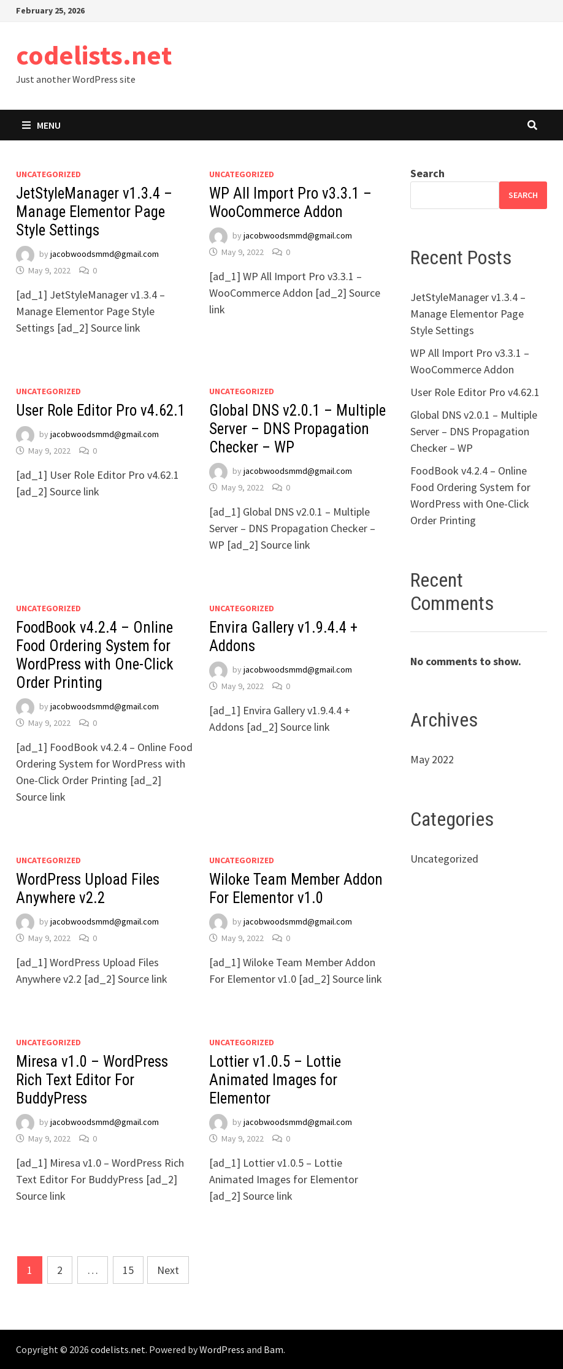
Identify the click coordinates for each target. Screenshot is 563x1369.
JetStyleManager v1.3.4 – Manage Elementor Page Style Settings (94, 212)
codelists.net (94, 55)
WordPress (222, 1349)
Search (427, 173)
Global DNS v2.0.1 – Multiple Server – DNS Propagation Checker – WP (297, 429)
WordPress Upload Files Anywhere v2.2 (87, 889)
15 (128, 1270)
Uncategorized (48, 174)
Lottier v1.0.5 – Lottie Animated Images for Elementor (275, 1080)
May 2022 (432, 759)
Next (168, 1270)
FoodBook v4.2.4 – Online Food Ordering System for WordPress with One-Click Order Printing (95, 655)
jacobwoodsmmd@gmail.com (104, 253)
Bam (273, 1349)
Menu (41, 125)
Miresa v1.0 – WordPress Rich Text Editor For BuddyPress (92, 1080)
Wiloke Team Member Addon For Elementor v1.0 (296, 889)
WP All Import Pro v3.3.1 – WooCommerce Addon (290, 203)
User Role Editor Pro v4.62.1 (100, 410)
